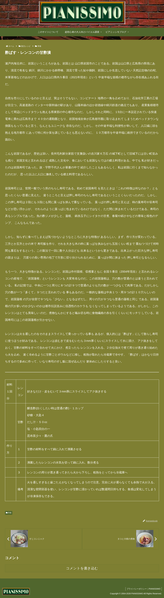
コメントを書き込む (82, 568)
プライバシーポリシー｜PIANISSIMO (143, 589)
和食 (8, 513)
